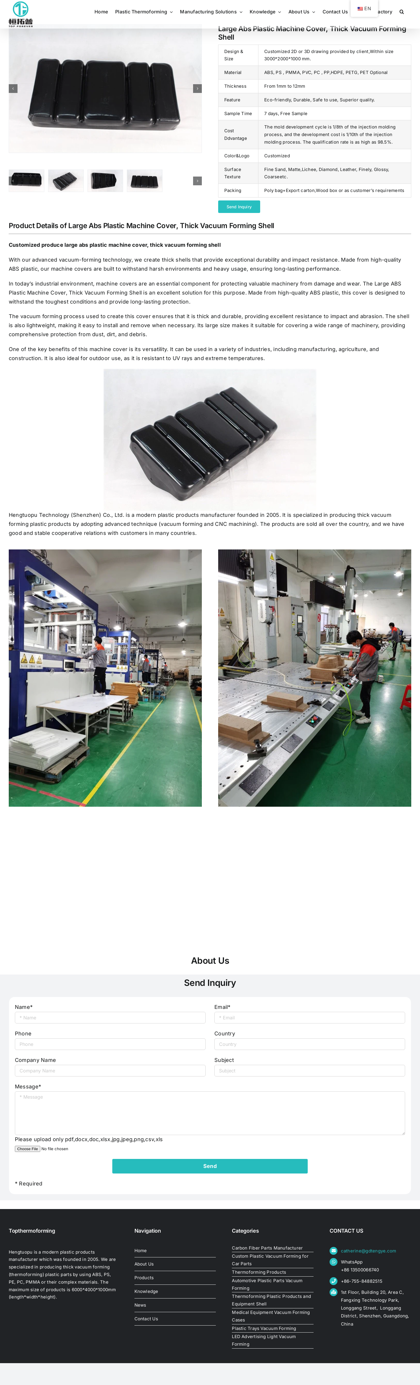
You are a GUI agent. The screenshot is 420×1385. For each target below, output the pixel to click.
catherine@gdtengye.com (368, 1251)
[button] (402, 11)
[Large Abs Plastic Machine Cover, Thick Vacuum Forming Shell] (105, 88)
